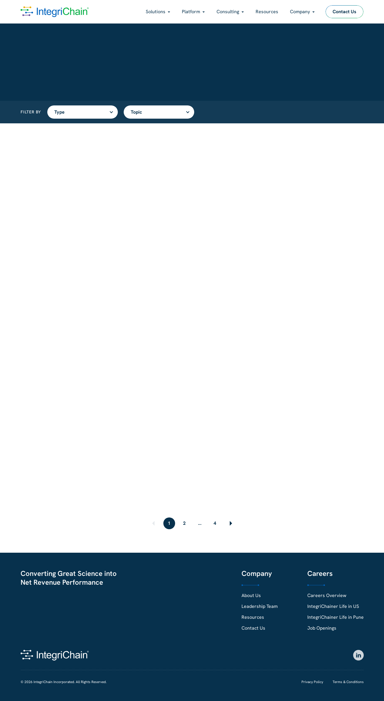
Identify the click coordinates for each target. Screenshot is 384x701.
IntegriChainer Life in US (333, 606)
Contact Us (344, 12)
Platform (191, 12)
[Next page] (230, 523)
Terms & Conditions (348, 682)
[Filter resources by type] (82, 112)
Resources (267, 12)
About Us (251, 595)
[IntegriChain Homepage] (55, 11)
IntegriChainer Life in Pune (335, 617)
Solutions (155, 12)
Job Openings (321, 628)
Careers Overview (326, 595)
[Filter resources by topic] (159, 112)
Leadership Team (260, 606)
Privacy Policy (312, 682)
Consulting (228, 12)
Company (300, 12)
